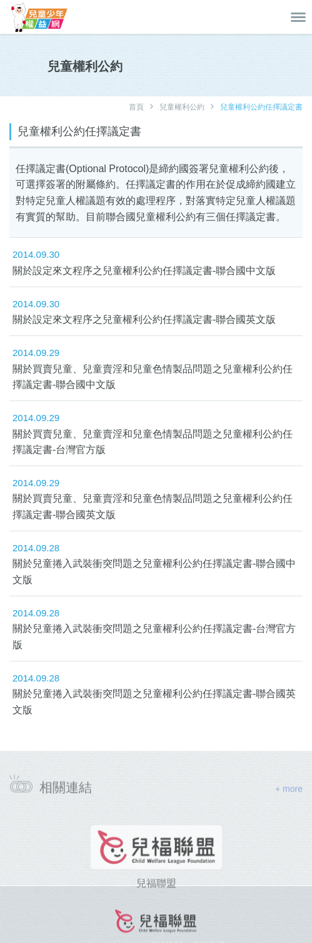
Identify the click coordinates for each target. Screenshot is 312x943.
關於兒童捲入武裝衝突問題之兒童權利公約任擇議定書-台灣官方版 (154, 636)
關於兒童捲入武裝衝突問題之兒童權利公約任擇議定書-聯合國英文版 (154, 701)
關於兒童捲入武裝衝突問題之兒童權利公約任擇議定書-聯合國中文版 (154, 571)
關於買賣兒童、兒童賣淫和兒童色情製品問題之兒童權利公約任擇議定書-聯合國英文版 (153, 506)
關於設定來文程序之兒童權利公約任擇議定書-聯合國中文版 (144, 270)
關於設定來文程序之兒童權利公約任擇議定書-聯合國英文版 (144, 319)
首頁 (136, 107)
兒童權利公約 (181, 107)
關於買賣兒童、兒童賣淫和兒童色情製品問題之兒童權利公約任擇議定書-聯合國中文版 (153, 377)
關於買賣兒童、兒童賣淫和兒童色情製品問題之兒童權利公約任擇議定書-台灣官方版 (153, 442)
